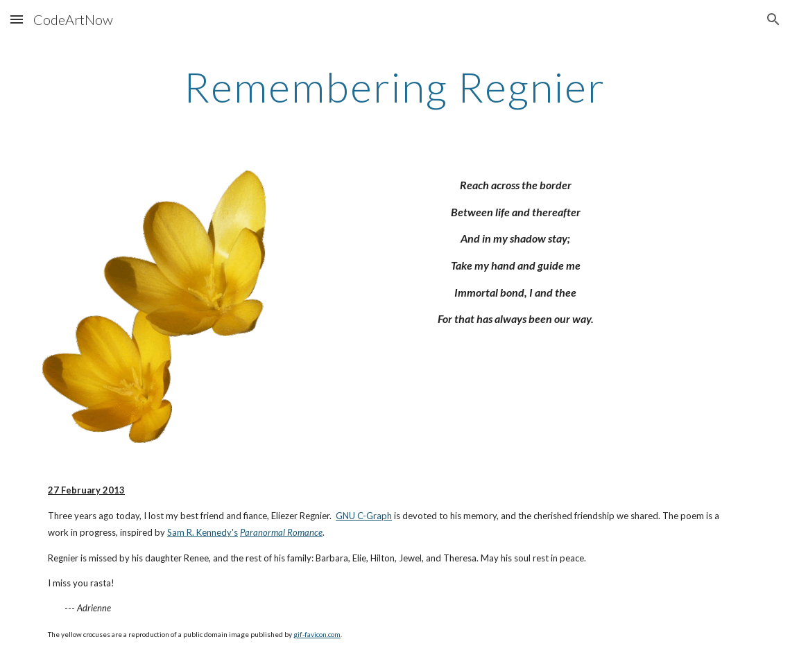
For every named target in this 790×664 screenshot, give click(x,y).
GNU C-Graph (364, 515)
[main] (395, 86)
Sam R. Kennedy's (202, 532)
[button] (16, 19)
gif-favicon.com (317, 634)
